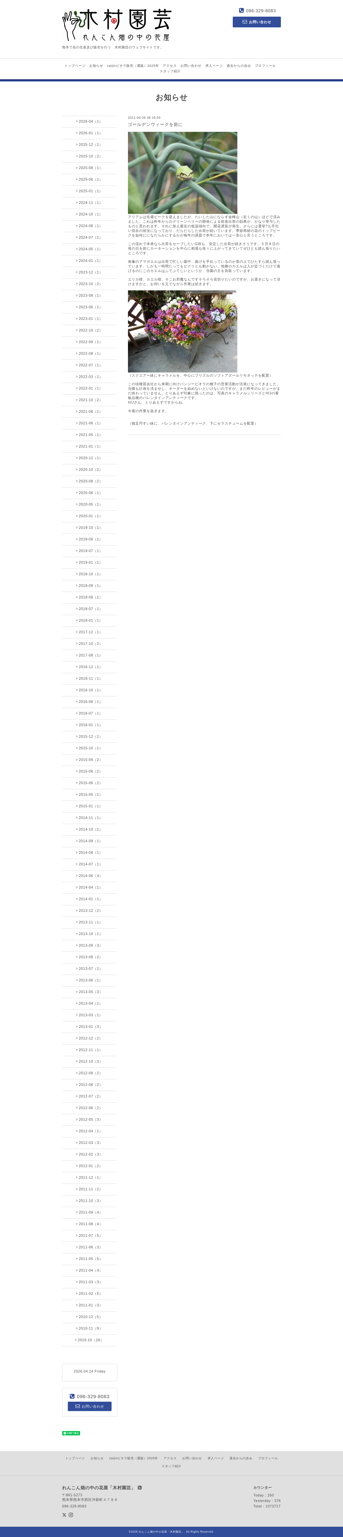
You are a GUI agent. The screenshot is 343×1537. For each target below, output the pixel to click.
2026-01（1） (89, 133)
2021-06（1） (89, 423)
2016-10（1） (89, 690)
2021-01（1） (89, 446)
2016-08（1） (89, 702)
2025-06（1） (89, 179)
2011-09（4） (89, 1212)
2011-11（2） (89, 1189)
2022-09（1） (89, 342)
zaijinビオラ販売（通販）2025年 (133, 65)
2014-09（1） (89, 841)
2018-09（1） (89, 586)
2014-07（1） (89, 864)
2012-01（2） (89, 1166)
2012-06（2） (89, 1108)
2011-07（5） (89, 1235)
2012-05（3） (89, 1119)
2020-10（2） (89, 469)
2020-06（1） (89, 493)
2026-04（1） (89, 121)
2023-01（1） (89, 319)
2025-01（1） (89, 191)
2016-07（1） (89, 713)
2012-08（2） (89, 1085)
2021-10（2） (89, 400)
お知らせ (96, 65)
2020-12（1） (89, 458)
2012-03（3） (89, 1143)
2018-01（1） (89, 620)
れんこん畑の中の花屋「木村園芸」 (161, 1531)
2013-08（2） (89, 957)
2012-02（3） (89, 1154)
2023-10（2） (89, 284)
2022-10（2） (89, 330)
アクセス (170, 65)
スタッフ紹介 (170, 71)
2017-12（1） (89, 632)
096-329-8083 (261, 10)
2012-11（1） (89, 1050)
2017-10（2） (89, 644)
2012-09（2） (89, 1073)
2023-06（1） (89, 307)
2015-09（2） (89, 760)
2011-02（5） (89, 1293)
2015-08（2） (89, 771)
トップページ (75, 65)
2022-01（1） (89, 388)
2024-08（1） (89, 226)
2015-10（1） (89, 748)
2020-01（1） (89, 516)
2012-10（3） (89, 1061)
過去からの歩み (239, 65)
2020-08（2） (89, 481)
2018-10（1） (89, 574)
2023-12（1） (89, 272)
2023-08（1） (89, 295)
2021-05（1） (89, 435)
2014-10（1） (89, 829)
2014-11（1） (89, 818)
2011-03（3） (89, 1282)
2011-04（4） (89, 1270)
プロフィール (265, 65)
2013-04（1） (89, 1003)
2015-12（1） (89, 736)
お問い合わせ (190, 65)
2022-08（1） (89, 353)
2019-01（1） (89, 562)
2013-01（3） (89, 1027)
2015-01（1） (89, 806)
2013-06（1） (89, 980)
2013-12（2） (89, 910)
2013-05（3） (89, 992)
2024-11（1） (89, 203)
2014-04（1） (89, 887)
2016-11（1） (89, 678)
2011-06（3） (89, 1247)
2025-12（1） (89, 144)
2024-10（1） (89, 214)
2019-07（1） (89, 551)
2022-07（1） (89, 365)
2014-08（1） (89, 852)
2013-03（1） (89, 1015)
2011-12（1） (89, 1177)
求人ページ (214, 65)
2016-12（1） (89, 667)
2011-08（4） (89, 1224)
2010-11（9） (89, 1328)
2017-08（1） (89, 655)
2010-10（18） (89, 1340)
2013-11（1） (89, 922)
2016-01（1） (89, 725)
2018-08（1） (89, 597)
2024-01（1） (89, 261)
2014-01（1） (89, 899)
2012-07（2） (89, 1096)
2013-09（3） (89, 945)
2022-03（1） (89, 377)
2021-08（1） (89, 411)
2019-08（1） (89, 539)
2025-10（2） (89, 156)
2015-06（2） (89, 783)
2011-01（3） (89, 1305)
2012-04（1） (89, 1131)
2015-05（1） (89, 794)
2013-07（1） (89, 969)
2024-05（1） (89, 249)
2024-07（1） (89, 237)
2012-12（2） (89, 1038)
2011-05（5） (89, 1259)
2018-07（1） (89, 609)
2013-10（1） (89, 934)
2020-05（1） (89, 504)
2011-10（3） (89, 1201)
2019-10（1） (89, 527)
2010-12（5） (89, 1317)
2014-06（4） (89, 876)
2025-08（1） (89, 168)
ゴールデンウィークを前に (155, 124)
